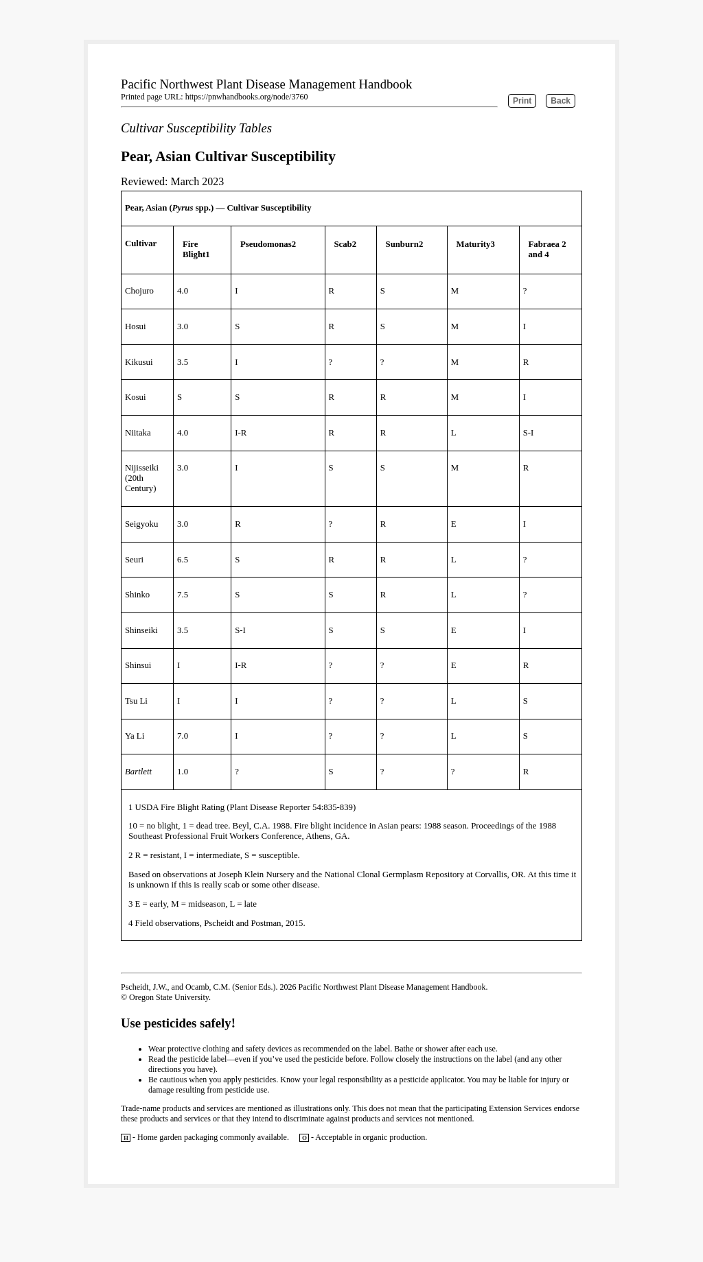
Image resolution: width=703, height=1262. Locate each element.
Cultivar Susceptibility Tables (196, 128)
